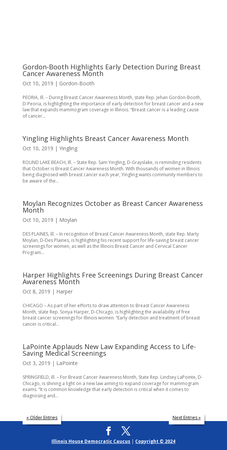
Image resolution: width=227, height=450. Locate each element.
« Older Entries (41, 417)
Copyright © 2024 (155, 441)
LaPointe (67, 363)
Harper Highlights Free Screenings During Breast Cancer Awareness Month (113, 278)
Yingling (68, 148)
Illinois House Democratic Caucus (90, 441)
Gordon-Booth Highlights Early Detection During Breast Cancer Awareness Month (112, 70)
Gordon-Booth (76, 83)
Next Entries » (187, 417)
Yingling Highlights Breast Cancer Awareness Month (105, 138)
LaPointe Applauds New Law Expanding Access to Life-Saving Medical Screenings (109, 350)
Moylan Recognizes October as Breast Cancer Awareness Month (113, 206)
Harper (64, 291)
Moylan (68, 219)
